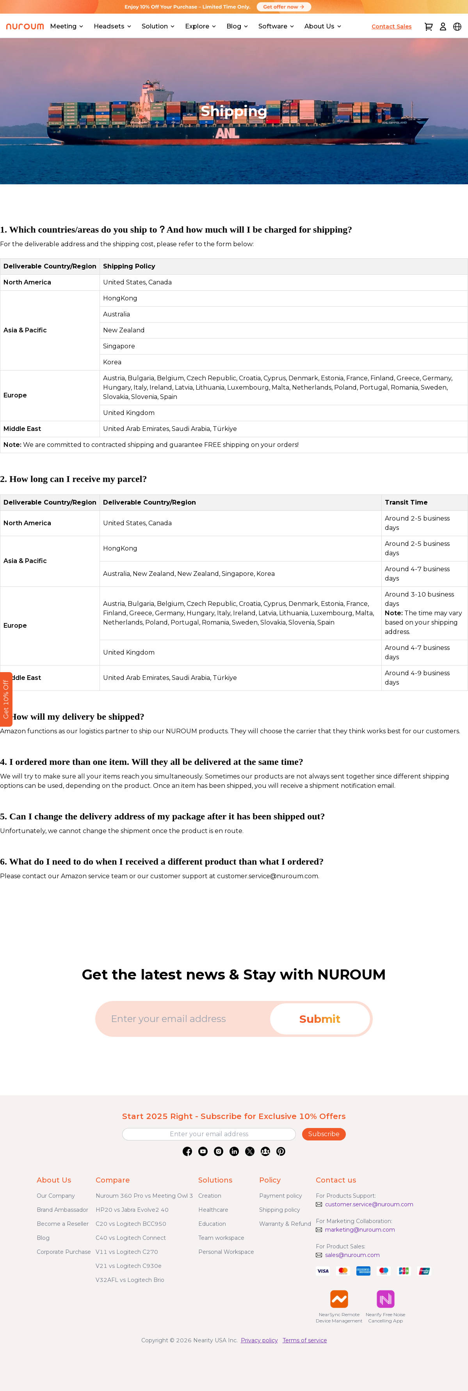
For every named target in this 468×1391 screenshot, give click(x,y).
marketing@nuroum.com (360, 1229)
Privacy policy (259, 1340)
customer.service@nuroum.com (369, 1204)
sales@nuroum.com (352, 1255)
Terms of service (305, 1340)
